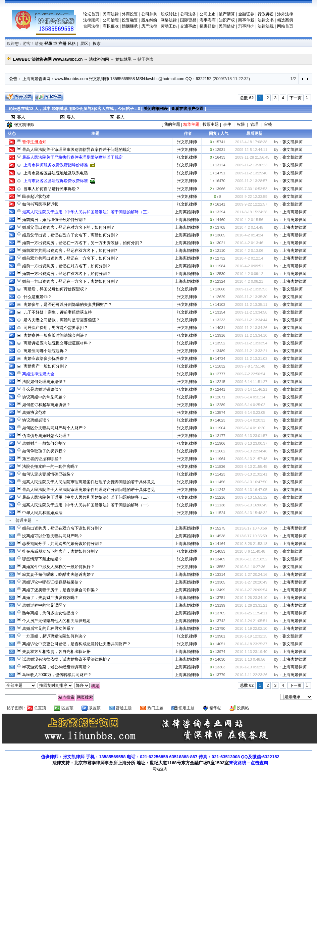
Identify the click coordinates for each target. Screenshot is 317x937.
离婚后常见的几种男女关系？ (48, 628)
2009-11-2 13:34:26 (251, 328)
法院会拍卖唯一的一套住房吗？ (50, 466)
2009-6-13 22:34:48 (251, 451)
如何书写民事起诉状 (40, 204)
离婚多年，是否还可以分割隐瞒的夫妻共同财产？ (67, 304)
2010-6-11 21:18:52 (251, 559)
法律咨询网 (99, 59)
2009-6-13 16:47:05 (251, 490)
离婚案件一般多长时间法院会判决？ (55, 335)
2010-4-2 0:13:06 (249, 251)
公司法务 (188, 14)
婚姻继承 (130, 26)
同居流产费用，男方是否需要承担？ (55, 327)
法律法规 (266, 26)
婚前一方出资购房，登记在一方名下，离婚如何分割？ (70, 281)
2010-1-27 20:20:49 (251, 582)
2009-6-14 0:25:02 (250, 405)
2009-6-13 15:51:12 (251, 497)
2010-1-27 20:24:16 (251, 574)
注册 (62, 43)
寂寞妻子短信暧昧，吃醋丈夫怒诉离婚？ (58, 574)
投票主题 (211, 124)
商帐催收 (111, 26)
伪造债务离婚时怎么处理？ (46, 435)
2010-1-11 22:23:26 (251, 675)
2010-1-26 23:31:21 (251, 605)
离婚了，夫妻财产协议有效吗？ (50, 597)
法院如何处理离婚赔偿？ (44, 381)
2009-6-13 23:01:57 (251, 436)
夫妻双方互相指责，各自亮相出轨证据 (56, 651)
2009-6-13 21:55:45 (251, 466)
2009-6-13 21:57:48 (251, 459)
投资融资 (130, 20)
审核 (268, 124)
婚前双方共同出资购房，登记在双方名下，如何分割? (69, 250)
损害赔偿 (208, 26)
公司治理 (111, 20)
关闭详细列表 (151, 108)
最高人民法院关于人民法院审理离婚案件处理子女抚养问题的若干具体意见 (88, 482)
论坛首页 (91, 14)
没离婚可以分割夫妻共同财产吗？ (52, 536)
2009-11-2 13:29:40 (251, 173)
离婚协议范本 (34, 412)
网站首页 (285, 26)
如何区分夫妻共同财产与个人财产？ (54, 428)
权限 (241, 124)
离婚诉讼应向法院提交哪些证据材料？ (57, 343)
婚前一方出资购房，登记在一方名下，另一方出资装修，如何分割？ (82, 242)
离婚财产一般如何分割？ (44, 443)
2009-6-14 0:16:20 (250, 428)
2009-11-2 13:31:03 (251, 358)
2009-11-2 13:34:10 (251, 335)
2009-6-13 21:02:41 (251, 474)
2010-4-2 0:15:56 (249, 220)
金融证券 (246, 14)
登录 (48, 43)
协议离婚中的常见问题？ (44, 397)
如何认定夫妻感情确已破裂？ (48, 474)
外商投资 (130, 14)
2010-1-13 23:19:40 (251, 652)
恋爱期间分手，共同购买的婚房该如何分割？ (62, 543)
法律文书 (266, 20)
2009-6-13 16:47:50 (251, 482)
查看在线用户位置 (183, 108)
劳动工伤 (169, 26)
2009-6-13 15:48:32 (251, 513)
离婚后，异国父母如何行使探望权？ (55, 289)
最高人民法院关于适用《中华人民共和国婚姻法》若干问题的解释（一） (86, 505)
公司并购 (149, 14)
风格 (72, 43)
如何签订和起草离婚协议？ (46, 404)
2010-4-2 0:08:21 (249, 281)
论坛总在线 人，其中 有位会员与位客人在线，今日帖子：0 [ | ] (105, 108)
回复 (213, 133)
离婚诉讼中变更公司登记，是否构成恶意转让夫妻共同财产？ (76, 644)
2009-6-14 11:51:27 (251, 382)
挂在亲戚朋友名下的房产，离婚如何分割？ (60, 551)
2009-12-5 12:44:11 (251, 150)
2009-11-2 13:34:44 (251, 320)
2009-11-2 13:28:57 (251, 181)
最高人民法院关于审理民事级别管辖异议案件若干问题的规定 (76, 149)
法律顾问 (91, 20)
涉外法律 (285, 14)
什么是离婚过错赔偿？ (42, 389)
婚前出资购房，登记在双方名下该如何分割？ (62, 528)
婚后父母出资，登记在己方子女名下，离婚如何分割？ (70, 235)
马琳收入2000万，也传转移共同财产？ (57, 674)
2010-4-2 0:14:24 (249, 235)
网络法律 (169, 20)
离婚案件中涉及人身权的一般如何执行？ (58, 566)
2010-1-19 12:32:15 (251, 636)
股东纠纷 (149, 20)
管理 (254, 124)
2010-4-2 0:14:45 (249, 227)
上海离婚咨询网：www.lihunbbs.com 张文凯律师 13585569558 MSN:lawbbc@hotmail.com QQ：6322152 (117, 78)
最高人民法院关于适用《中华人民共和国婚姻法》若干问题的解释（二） (86, 497)
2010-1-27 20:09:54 (251, 590)
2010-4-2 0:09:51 (249, 266)
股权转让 (169, 14)
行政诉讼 (266, 14)
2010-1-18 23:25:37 (251, 644)
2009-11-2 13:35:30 (251, 297)
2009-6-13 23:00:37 (251, 443)
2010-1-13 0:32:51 (250, 667)
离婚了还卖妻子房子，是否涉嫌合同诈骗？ (60, 590)
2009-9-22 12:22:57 (251, 204)
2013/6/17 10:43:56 (251, 528)
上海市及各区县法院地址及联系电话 (55, 173)
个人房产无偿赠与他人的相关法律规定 (56, 620)
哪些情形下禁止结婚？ (42, 559)
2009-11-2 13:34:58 (251, 312)
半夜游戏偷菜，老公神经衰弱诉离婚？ (56, 667)
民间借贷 (227, 26)
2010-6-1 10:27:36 (250, 567)
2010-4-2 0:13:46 (249, 243)
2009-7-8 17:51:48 (250, 366)
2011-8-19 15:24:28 (251, 212)
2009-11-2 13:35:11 (251, 304)
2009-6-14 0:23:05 (250, 412)
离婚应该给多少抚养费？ (45, 358)
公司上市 (208, 14)
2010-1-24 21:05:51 (251, 621)
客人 (21, 117)
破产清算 (227, 14)
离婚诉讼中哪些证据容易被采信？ (52, 582)
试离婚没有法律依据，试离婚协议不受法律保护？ (66, 659)
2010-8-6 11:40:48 (250, 551)
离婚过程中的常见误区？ (44, 605)
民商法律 (111, 14)
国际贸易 (188, 20)
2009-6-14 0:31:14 (250, 397)
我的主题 (172, 124)
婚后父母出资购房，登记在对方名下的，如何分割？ (68, 227)
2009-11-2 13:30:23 (251, 165)
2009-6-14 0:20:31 (250, 420)
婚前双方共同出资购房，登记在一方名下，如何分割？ (70, 258)
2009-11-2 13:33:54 (251, 343)
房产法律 (149, 26)
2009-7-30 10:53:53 (251, 189)
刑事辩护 (246, 26)
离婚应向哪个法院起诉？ (45, 350)
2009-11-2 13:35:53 (251, 289)
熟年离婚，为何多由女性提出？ (50, 613)
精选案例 (285, 20)
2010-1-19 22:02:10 (251, 628)
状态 (12, 133)
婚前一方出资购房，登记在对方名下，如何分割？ (66, 266)
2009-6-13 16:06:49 (251, 505)
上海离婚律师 (187, 212)
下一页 (295, 98)
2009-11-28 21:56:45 (252, 157)
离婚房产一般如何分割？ (45, 366)
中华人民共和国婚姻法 (42, 512)
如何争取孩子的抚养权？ (44, 451)
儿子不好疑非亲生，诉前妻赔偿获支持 (57, 312)
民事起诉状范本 (36, 196)
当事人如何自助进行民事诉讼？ (51, 188)
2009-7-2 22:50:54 (250, 374)
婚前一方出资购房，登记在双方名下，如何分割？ (66, 273)
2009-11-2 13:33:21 (251, 351)
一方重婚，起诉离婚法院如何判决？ (54, 636)
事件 (227, 124)
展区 (84, 43)
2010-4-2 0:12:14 (249, 258)
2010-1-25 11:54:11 (251, 613)
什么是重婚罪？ (37, 296)
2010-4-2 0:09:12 (249, 274)
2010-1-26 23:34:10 (251, 598)
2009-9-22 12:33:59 (251, 197)
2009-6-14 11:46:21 (251, 389)
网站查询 (160, 769)
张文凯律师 (24, 124)
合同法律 (91, 26)
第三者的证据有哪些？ (42, 458)
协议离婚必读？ (36, 420)
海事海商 (208, 20)
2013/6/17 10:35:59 (251, 536)
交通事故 (188, 26)
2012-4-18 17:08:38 (251, 142)
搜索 (97, 43)
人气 (224, 133)
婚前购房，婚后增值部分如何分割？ (54, 219)
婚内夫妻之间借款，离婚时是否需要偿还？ (61, 320)
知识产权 (227, 20)
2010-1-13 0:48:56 (250, 659)
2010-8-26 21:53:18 (251, 544)
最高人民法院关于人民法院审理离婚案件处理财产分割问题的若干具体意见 (88, 489)
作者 (188, 133)
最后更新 (254, 133)
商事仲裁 (246, 20)
